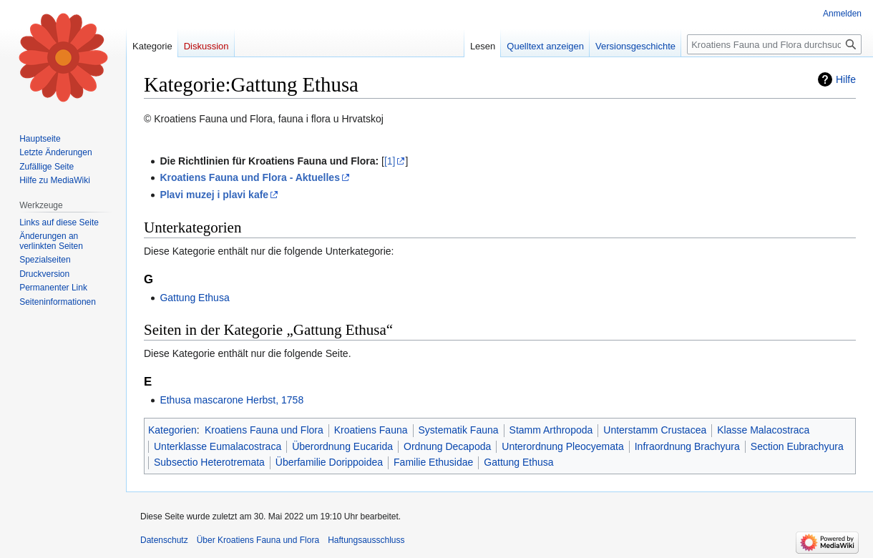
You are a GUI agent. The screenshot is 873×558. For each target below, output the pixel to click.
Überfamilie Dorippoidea (329, 462)
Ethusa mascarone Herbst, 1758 (231, 400)
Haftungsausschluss (366, 540)
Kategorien (172, 430)
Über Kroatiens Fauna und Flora (258, 540)
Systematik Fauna (459, 430)
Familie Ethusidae (433, 462)
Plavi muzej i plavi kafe (214, 194)
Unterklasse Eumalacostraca (217, 446)
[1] (390, 161)
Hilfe (846, 79)
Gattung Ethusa (194, 297)
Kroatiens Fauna (371, 430)
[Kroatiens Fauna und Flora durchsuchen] (774, 44)
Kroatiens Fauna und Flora (264, 430)
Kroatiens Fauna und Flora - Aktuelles (250, 177)
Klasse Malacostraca (763, 430)
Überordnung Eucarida (342, 446)
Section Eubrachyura (797, 446)
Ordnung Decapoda (447, 446)
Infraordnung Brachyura (687, 446)
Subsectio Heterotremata (209, 462)
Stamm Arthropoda (551, 430)
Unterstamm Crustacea (654, 430)
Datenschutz (164, 540)
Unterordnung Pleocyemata (562, 446)
